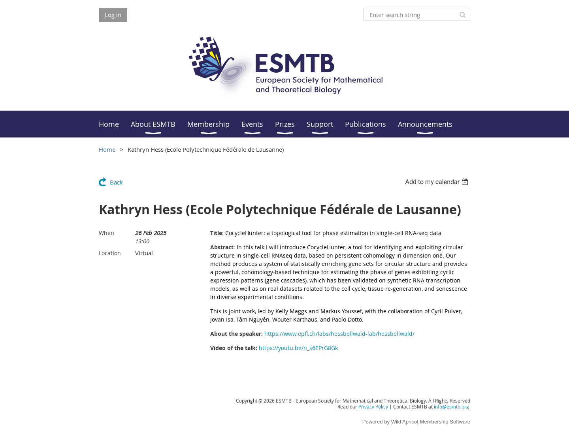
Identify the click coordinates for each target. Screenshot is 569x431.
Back (116, 182)
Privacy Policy (373, 406)
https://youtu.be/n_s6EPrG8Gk (298, 348)
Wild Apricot (404, 422)
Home (107, 149)
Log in (113, 15)
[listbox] (437, 182)
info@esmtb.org (451, 406)
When (106, 233)
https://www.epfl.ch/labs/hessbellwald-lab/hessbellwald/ (339, 333)
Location (110, 253)
